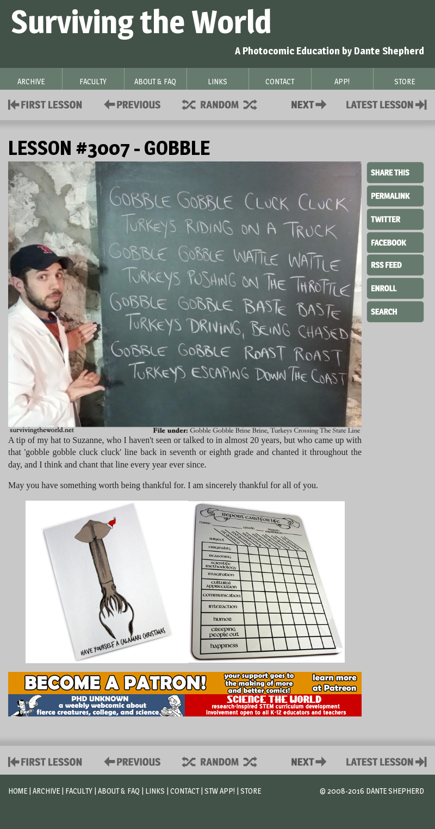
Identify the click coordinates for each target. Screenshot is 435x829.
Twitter (395, 218)
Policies (130, 103)
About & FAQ (119, 790)
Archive (46, 790)
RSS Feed (395, 264)
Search (395, 310)
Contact (311, 103)
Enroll (395, 287)
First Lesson (45, 103)
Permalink (395, 195)
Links (155, 790)
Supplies (227, 103)
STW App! (219, 790)
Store (250, 790)
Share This (395, 172)
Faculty (78, 790)
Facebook (395, 241)
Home (17, 790)
